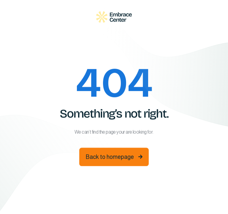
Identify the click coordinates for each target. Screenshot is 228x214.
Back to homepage (114, 157)
